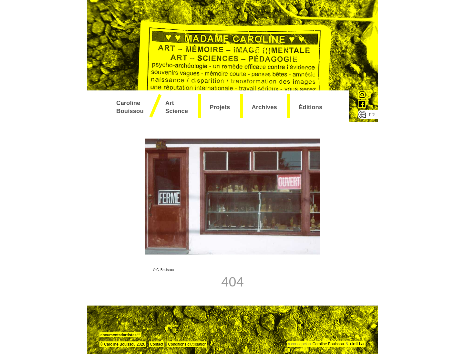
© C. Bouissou (163, 270)
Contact (156, 344)
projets (220, 107)
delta (357, 344)
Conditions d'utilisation (187, 344)
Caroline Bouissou (130, 106)
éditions (310, 107)
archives (264, 107)
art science (176, 106)
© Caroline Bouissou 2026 (122, 344)
